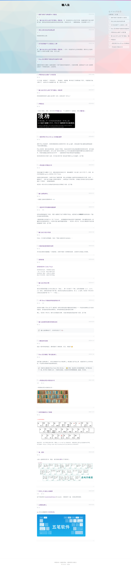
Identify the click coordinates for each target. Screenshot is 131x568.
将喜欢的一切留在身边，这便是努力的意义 (65, 562)
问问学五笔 (51, 512)
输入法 (38, 17)
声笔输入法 (58, 111)
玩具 (43, 209)
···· (93, 25)
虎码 (60, 459)
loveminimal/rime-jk (50, 497)
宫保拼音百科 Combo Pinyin (45, 267)
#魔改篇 (82, 111)
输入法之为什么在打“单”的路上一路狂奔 (51, 20)
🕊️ (62, 564)
